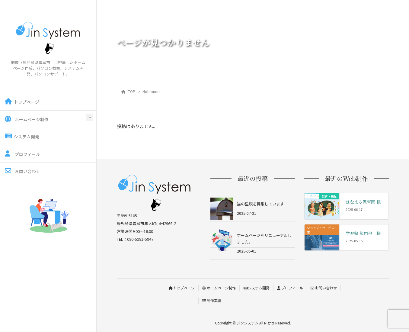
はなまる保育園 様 (363, 202)
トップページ (22, 101)
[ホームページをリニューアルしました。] (221, 240)
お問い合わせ (22, 171)
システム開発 (22, 136)
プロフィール (22, 154)
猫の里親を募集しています (260, 204)
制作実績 (211, 300)
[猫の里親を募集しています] (221, 209)
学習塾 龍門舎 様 (363, 233)
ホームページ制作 (27, 119)
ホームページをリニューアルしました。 (264, 238)
